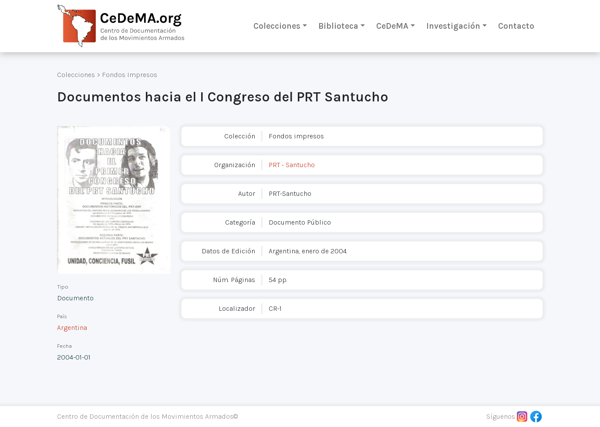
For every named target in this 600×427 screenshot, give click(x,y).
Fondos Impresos (129, 75)
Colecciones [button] (276, 26)
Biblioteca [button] (338, 26)
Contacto (516, 26)
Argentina (72, 327)
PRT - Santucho (292, 165)
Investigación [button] (453, 26)
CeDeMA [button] (392, 26)
